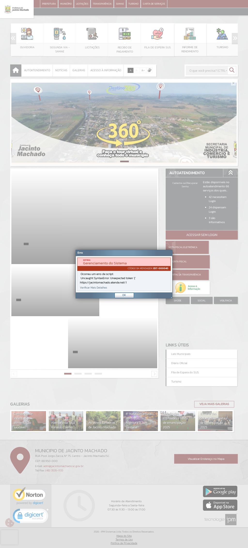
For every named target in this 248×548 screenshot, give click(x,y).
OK (124, 295)
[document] (124, 274)
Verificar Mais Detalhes (93, 288)
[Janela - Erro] (124, 274)
